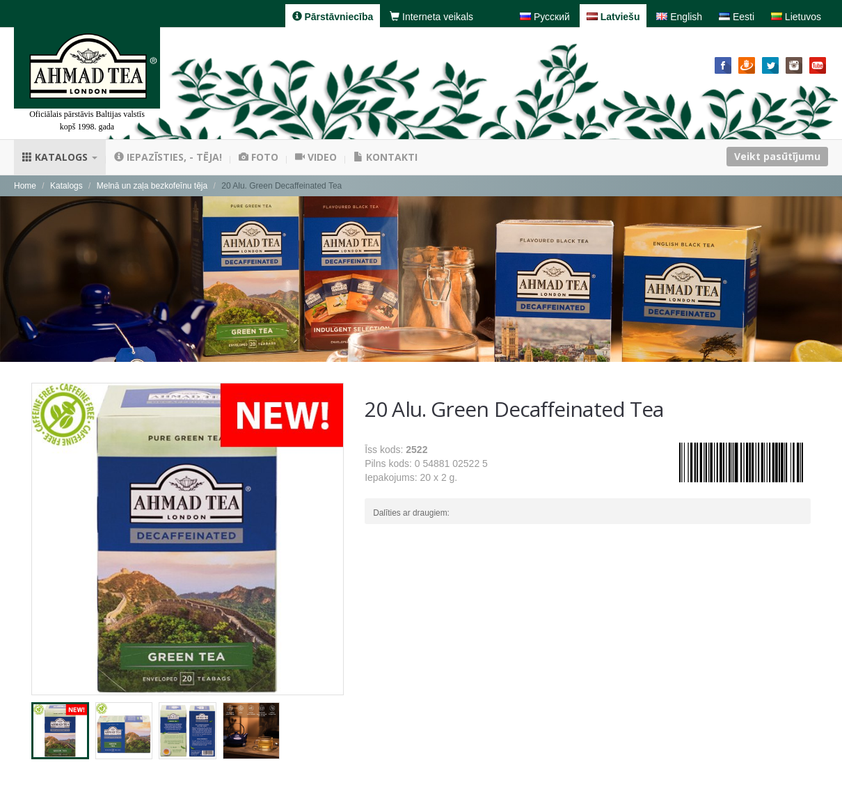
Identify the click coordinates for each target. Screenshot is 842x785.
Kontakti (386, 157)
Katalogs (59, 157)
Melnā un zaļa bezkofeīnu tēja (152, 186)
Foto (258, 157)
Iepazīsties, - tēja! (168, 157)
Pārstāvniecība (333, 16)
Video (316, 157)
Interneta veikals (431, 16)
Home (25, 186)
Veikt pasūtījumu (777, 156)
